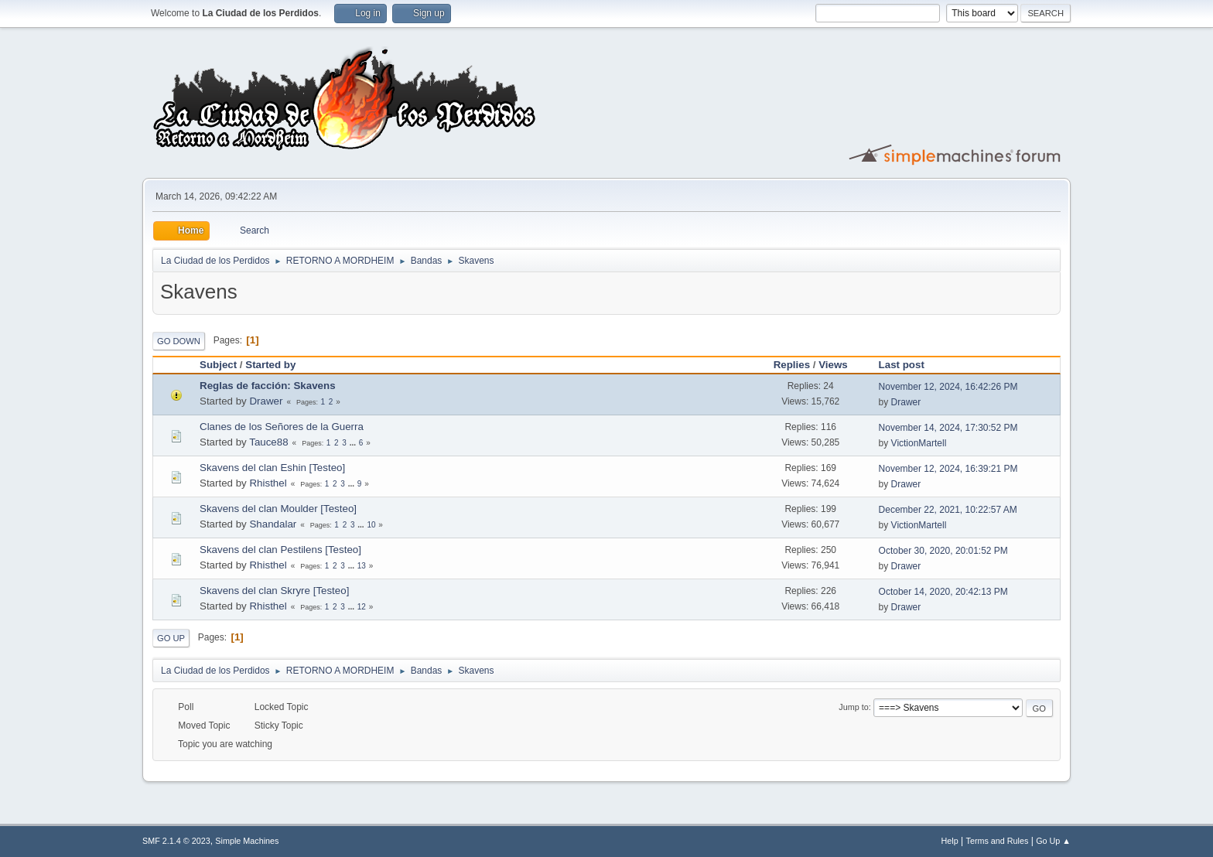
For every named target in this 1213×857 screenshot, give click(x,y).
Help (949, 840)
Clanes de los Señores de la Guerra (282, 426)
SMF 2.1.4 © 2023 (176, 840)
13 (361, 566)
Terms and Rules (997, 840)
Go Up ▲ (1053, 840)
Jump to (853, 707)
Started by (270, 364)
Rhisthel (267, 483)
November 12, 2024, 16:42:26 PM (948, 386)
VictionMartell (919, 443)
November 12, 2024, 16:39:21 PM (948, 468)
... (354, 443)
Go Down (178, 341)
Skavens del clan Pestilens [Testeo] (280, 549)
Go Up (171, 638)
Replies (792, 364)
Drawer (265, 401)
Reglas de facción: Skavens (268, 385)
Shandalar (272, 524)
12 (361, 607)
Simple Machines (246, 840)
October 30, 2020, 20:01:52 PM (943, 550)
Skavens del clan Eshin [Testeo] (272, 467)
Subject (218, 364)
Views (833, 364)
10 (371, 525)
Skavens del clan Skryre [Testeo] (274, 590)
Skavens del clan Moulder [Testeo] (278, 508)
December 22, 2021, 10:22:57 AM (948, 509)
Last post (908, 364)
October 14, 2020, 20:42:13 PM (943, 591)
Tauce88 (268, 442)
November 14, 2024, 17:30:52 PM (948, 427)
